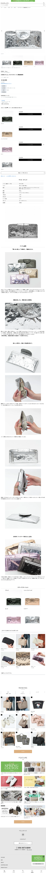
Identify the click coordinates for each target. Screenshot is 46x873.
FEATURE (3, 857)
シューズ (37, 692)
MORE (23, 752)
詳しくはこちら (38, 863)
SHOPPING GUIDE (4, 865)
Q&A (2, 860)
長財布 (15, 7)
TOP (1, 7)
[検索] (44, 5)
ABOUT (2, 862)
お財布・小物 (10, 7)
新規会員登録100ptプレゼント (6, 83)
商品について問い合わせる (23, 173)
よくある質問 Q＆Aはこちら (11, 176)
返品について (3, 176)
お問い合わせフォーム (23, 843)
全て (8, 692)
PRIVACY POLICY (4, 867)
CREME (5, 7)
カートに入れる (30, 114)
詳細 (8, 90)
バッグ (23, 692)
